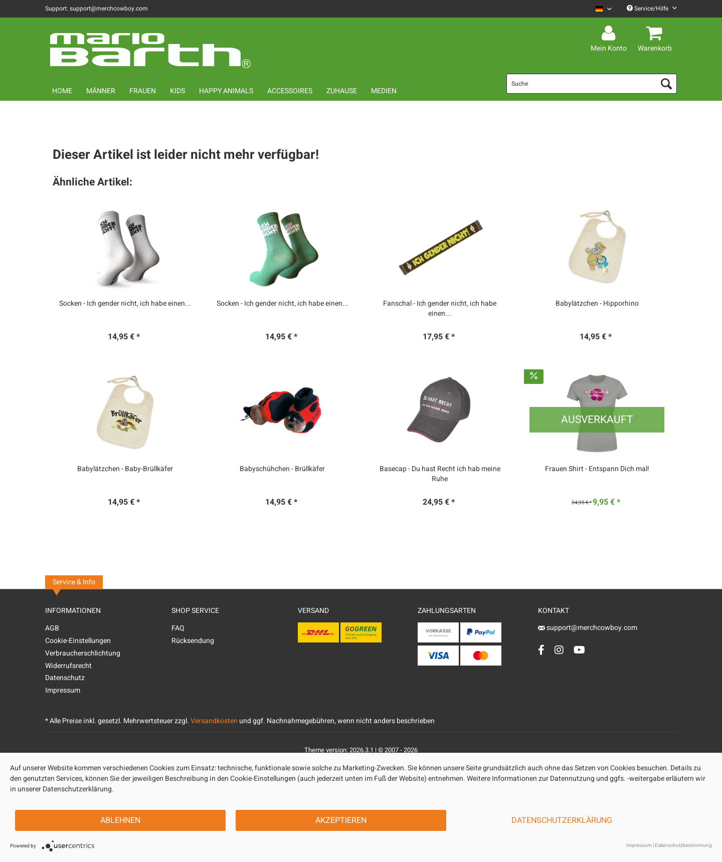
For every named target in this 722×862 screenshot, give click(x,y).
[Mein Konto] (610, 34)
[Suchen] (666, 84)
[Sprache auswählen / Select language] (604, 9)
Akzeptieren (341, 820)
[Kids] (177, 91)
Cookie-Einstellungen (78, 640)
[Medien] (384, 91)
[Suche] (591, 84)
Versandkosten (214, 721)
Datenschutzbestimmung (683, 845)
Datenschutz (65, 678)
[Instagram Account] (559, 649)
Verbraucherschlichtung (82, 653)
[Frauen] (142, 91)
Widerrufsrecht (68, 666)
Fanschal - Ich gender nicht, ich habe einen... (439, 309)
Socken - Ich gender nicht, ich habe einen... (125, 304)
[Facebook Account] (541, 649)
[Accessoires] (289, 91)
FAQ (178, 628)
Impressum (62, 690)
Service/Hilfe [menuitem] (652, 8)
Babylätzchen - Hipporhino (597, 304)
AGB (52, 628)
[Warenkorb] (656, 34)
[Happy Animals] (226, 91)
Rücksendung (192, 640)
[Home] (62, 91)
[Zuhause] (341, 91)
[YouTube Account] (579, 649)
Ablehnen (120, 820)
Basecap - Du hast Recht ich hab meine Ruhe (440, 474)
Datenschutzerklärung (561, 820)
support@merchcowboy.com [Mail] (587, 627)
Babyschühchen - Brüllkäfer (282, 469)
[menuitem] (600, 9)
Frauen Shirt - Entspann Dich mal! (597, 469)
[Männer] (100, 91)
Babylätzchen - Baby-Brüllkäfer (125, 469)
